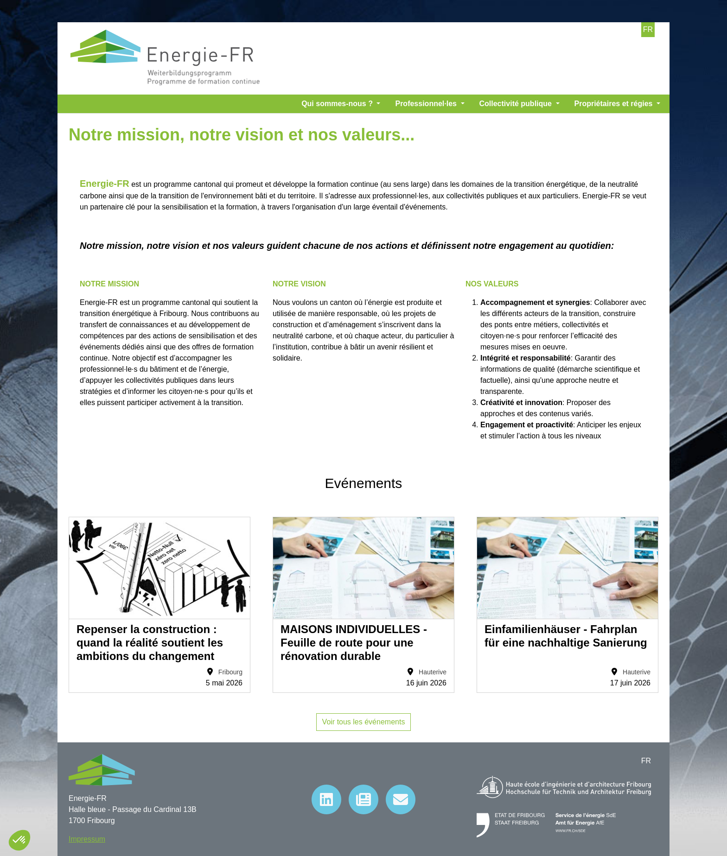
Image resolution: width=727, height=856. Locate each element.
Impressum (87, 839)
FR (648, 29)
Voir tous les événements (363, 722)
